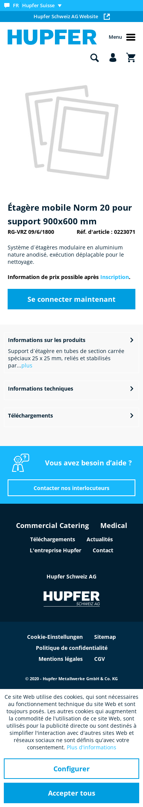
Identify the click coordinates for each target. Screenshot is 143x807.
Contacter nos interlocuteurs (71, 488)
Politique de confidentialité (72, 647)
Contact (103, 550)
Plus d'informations (91, 747)
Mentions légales (61, 658)
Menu (122, 37)
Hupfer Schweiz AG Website (72, 16)
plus (26, 365)
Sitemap (105, 636)
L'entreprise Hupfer (55, 550)
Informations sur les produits (46, 340)
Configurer (71, 768)
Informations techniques (40, 388)
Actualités (100, 539)
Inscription (114, 277)
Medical (113, 525)
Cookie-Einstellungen (55, 636)
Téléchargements (30, 415)
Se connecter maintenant (71, 299)
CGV (99, 658)
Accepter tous (71, 793)
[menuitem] (34, 5)
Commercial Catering (52, 525)
